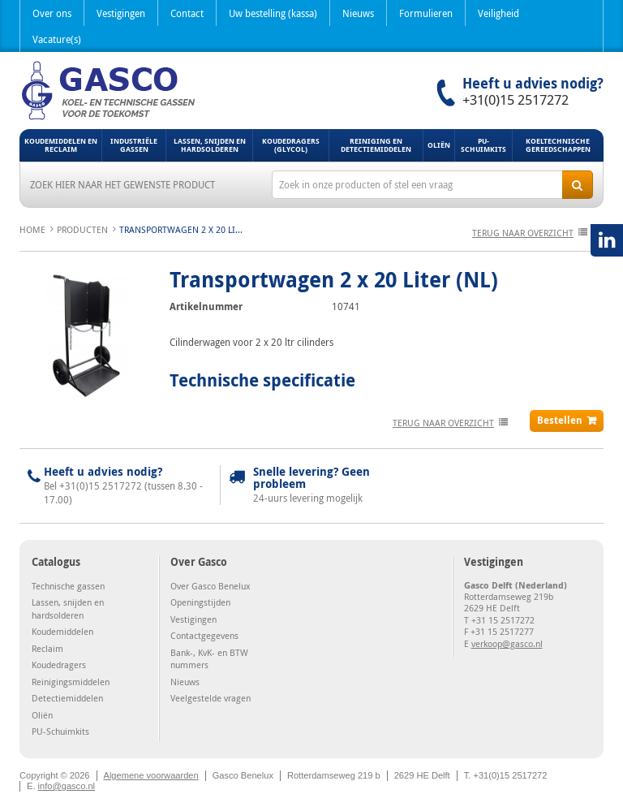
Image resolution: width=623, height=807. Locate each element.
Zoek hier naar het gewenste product (122, 184)
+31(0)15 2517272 (515, 100)
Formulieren (426, 12)
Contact (187, 12)
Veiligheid (498, 12)
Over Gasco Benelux (210, 586)
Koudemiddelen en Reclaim (60, 145)
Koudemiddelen (62, 631)
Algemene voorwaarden (151, 775)
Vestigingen (121, 12)
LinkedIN (607, 240)
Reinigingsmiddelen (71, 681)
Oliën (439, 145)
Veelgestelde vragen (210, 698)
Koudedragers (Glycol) (291, 145)
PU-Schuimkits (483, 145)
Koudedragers (59, 664)
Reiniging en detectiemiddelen (376, 145)
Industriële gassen (133, 145)
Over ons (51, 12)
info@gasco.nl (66, 786)
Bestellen (559, 420)
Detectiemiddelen (67, 698)
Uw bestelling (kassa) (273, 12)
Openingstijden (200, 602)
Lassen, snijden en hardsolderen (210, 145)
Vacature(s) (56, 38)
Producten (82, 229)
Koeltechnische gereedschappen (558, 145)
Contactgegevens (204, 635)
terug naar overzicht (523, 233)
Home (32, 229)
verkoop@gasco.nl (507, 643)
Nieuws (358, 12)
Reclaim (47, 648)
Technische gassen (68, 586)
